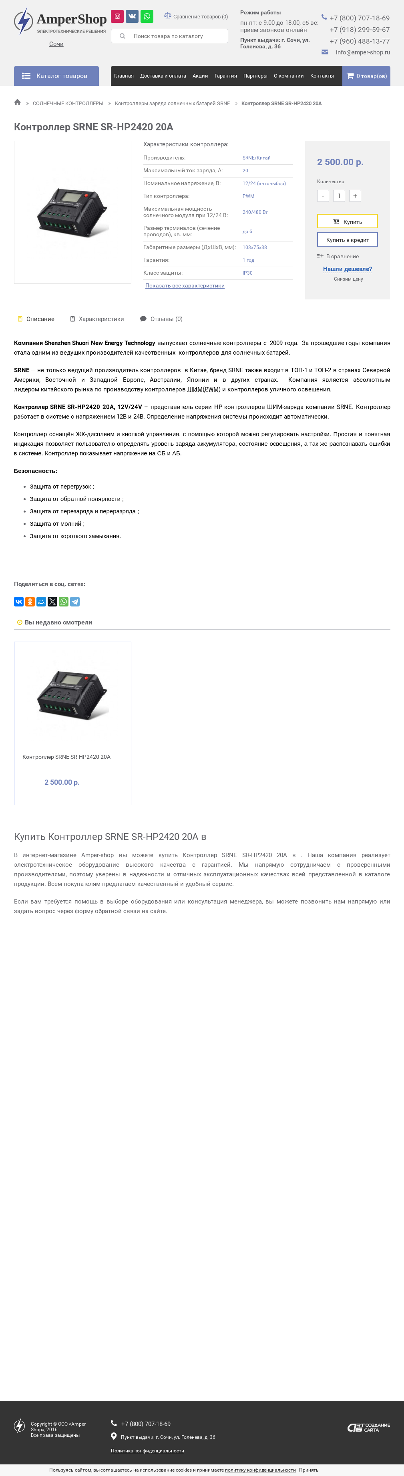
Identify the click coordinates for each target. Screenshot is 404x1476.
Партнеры (255, 76)
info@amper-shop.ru (363, 52)
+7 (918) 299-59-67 (360, 30)
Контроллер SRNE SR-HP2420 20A (278, 103)
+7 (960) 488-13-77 (360, 41)
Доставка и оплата (163, 76)
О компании (289, 76)
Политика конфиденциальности (147, 1451)
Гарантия (226, 76)
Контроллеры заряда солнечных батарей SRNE (170, 103)
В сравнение (338, 256)
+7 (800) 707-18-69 (360, 18)
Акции (200, 76)
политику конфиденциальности (260, 1470)
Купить (347, 221)
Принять (309, 1470)
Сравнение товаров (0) (196, 17)
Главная (124, 76)
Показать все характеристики (185, 286)
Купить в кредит (347, 240)
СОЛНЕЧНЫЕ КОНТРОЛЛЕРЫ (65, 103)
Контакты (322, 76)
